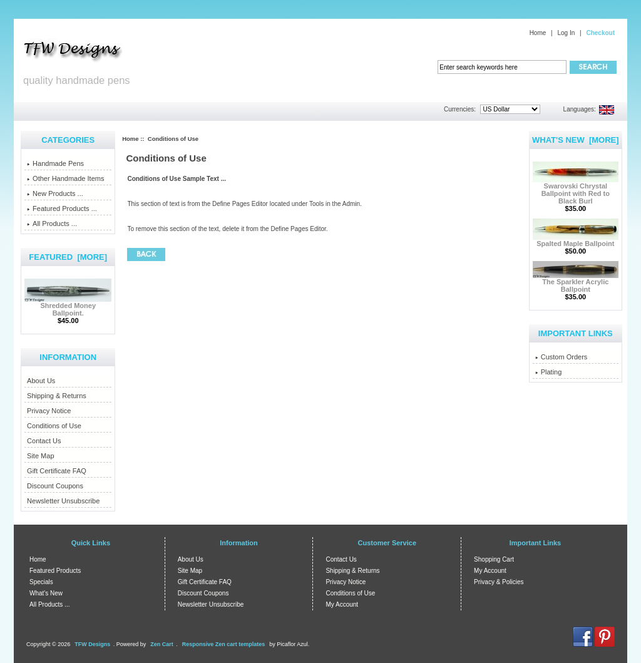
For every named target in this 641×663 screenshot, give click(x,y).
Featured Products (55, 570)
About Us (41, 380)
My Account (342, 604)
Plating (548, 372)
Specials (41, 581)
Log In (566, 32)
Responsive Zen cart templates (223, 644)
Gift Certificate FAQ (56, 471)
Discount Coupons (55, 486)
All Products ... (52, 223)
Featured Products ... (62, 208)
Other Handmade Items (65, 178)
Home (538, 32)
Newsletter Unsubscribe (63, 501)
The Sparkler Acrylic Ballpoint (575, 282)
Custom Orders (561, 357)
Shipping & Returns (56, 395)
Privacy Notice (49, 410)
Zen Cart (161, 644)
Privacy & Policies (498, 581)
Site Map (40, 456)
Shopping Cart (494, 559)
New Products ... (55, 193)
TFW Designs (92, 644)
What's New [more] (575, 140)
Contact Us (44, 441)
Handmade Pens (55, 163)
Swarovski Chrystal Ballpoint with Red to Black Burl (575, 190)
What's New (46, 593)
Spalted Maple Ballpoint (575, 240)
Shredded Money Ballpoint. (67, 306)
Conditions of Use (54, 425)
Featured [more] (68, 257)
